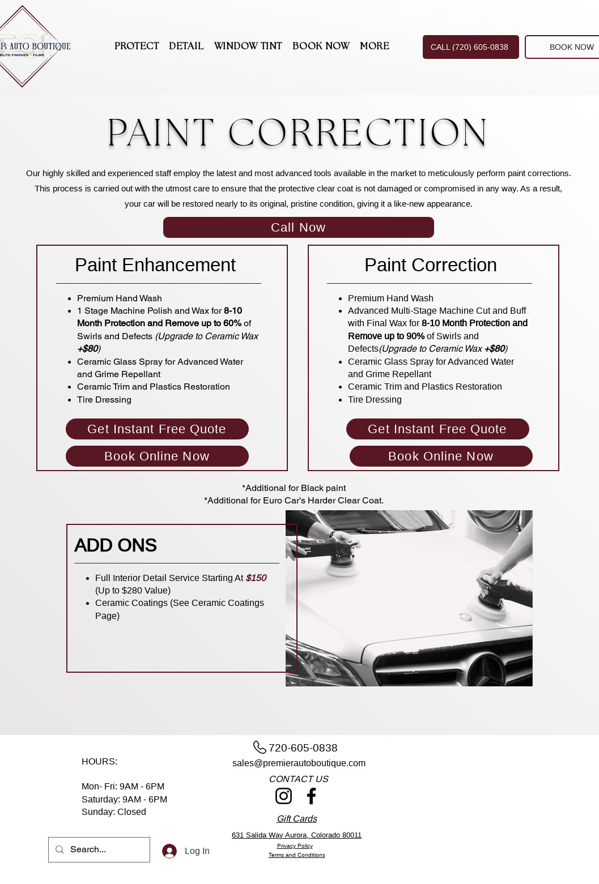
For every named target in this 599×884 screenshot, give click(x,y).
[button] (136, 47)
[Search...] (98, 850)
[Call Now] (298, 227)
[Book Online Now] (157, 456)
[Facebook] (311, 796)
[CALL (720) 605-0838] (471, 47)
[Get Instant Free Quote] (157, 428)
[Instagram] (284, 796)
